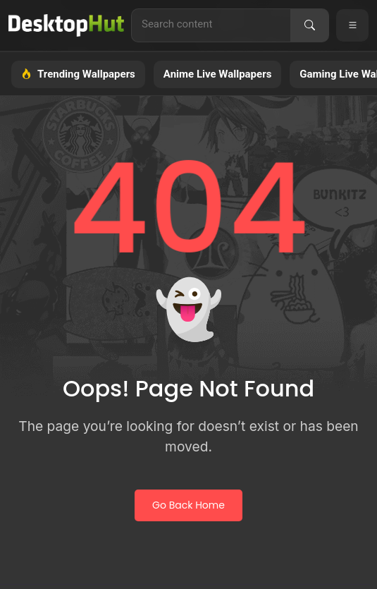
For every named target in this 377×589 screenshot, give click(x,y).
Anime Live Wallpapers (217, 74)
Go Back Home (188, 505)
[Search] (309, 25)
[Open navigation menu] (352, 25)
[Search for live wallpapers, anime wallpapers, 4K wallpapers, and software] (211, 24)
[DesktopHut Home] (66, 25)
